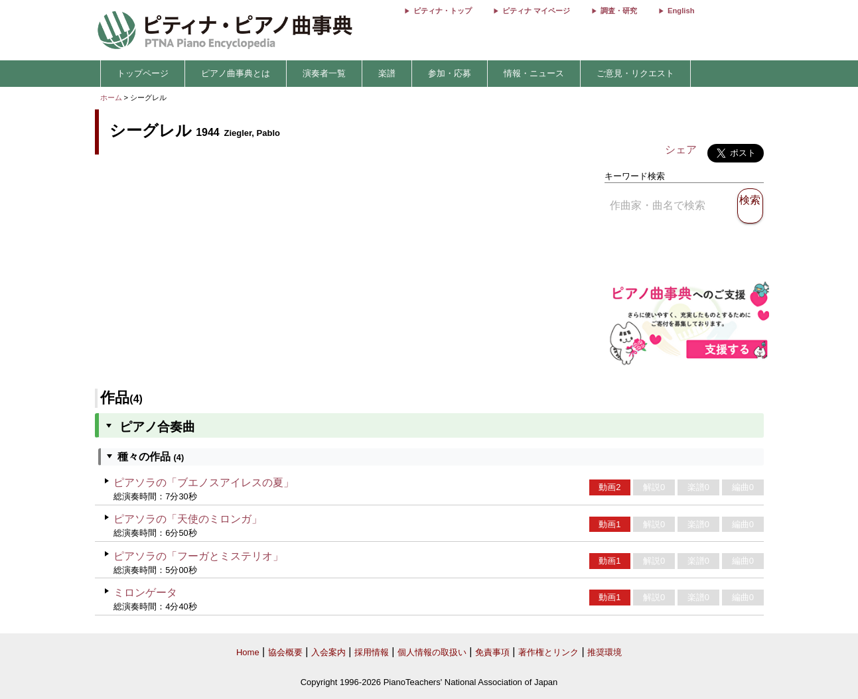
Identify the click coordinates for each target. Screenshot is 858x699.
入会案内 (328, 652)
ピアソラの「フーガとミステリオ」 (198, 556)
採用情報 (371, 652)
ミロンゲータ (145, 592)
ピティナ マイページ (536, 11)
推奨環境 (604, 652)
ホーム (111, 97)
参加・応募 (449, 73)
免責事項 (492, 652)
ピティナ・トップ (442, 11)
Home (247, 652)
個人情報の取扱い (431, 652)
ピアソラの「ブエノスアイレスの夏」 (203, 482)
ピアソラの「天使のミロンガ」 (187, 519)
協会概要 (285, 652)
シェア (681, 149)
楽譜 (386, 73)
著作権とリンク (548, 652)
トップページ (143, 73)
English (681, 11)
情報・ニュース (534, 73)
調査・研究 (619, 11)
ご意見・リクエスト (635, 73)
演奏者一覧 (324, 73)
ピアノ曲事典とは (235, 73)
